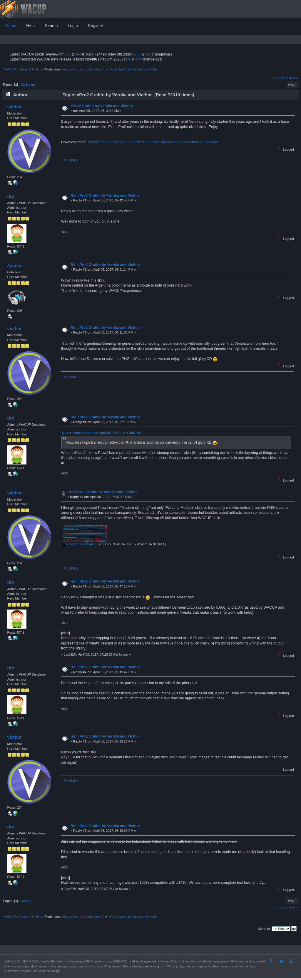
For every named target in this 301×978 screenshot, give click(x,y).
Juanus (14, 265)
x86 (68, 54)
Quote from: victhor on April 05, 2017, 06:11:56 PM (101, 433)
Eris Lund (86, 69)
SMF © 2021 (30, 961)
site (191, 961)
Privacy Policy (169, 961)
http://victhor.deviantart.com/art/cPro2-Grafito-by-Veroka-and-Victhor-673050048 (153, 142)
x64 (78, 54)
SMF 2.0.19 (12, 961)
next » (293, 78)
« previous (280, 78)
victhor (73, 69)
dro (64, 69)
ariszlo (98, 69)
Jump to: (264, 928)
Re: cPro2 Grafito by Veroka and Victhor (105, 195)
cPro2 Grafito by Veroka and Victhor (102, 106)
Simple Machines (52, 961)
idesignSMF (82, 961)
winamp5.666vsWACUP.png (83, 544)
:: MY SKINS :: (71, 160)
